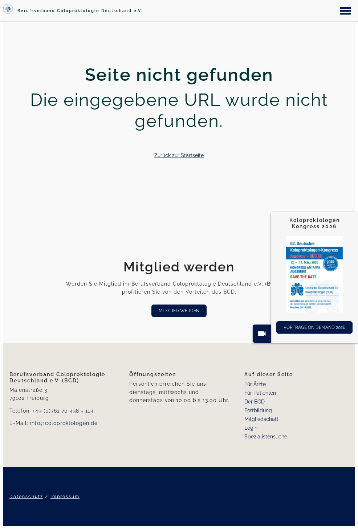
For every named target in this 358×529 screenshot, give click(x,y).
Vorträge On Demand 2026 (314, 327)
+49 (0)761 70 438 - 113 (63, 411)
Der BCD (254, 402)
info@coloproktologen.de (64, 423)
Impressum (65, 496)
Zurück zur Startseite (179, 155)
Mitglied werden (179, 310)
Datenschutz (26, 496)
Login (250, 428)
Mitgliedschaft (261, 419)
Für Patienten (260, 393)
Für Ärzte (255, 384)
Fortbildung (258, 410)
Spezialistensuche (265, 436)
